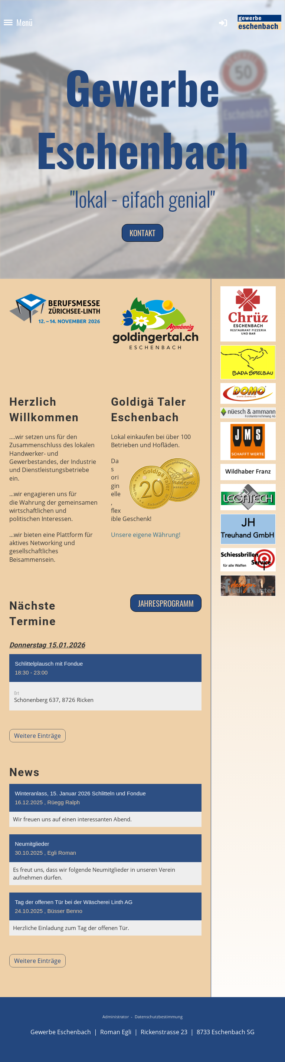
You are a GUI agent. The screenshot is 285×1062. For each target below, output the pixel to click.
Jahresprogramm (166, 603)
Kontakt (142, 232)
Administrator (115, 1016)
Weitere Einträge (54, 725)
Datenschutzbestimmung (159, 1016)
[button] (105, 684)
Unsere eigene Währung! (145, 535)
